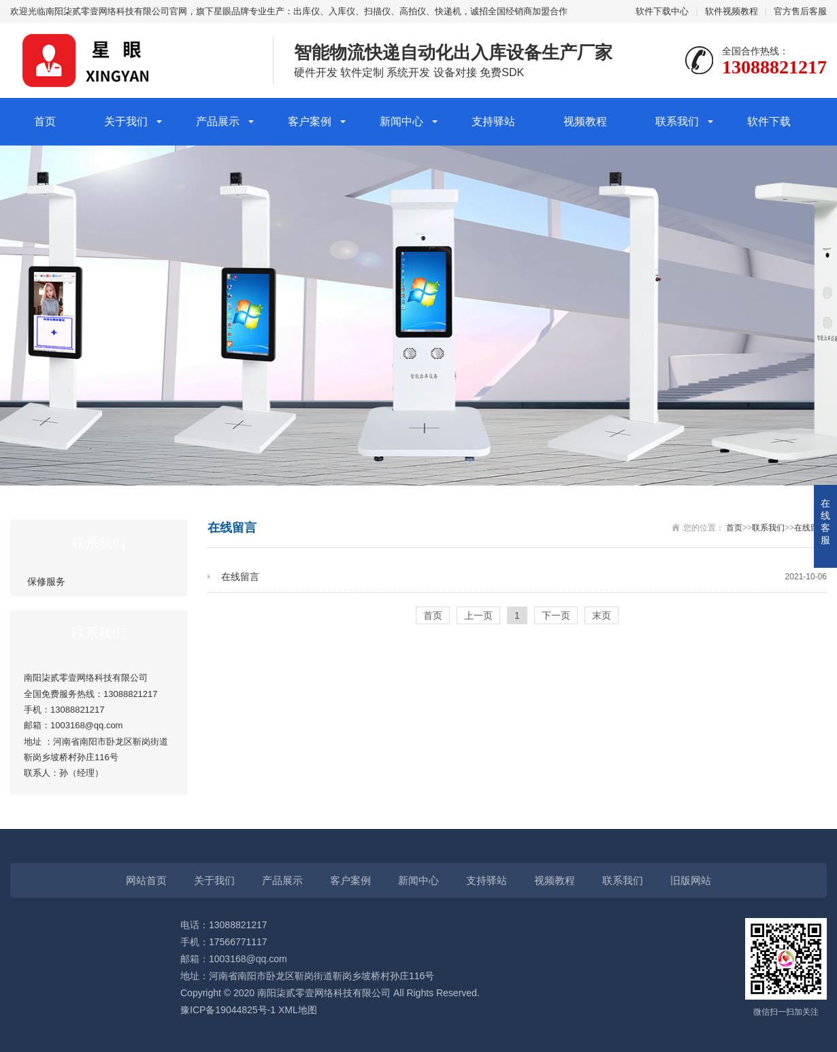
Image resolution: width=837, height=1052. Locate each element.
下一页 (556, 615)
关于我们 (126, 121)
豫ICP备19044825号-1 (228, 1009)
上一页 (478, 615)
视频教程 (585, 121)
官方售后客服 (800, 11)
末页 (601, 615)
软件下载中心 (662, 11)
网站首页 (146, 880)
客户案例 (309, 121)
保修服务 (46, 581)
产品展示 (218, 121)
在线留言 (810, 527)
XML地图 (297, 1009)
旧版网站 (690, 880)
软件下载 (769, 121)
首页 (45, 121)
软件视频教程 (731, 11)
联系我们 (677, 121)
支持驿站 (493, 121)
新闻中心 (401, 121)
